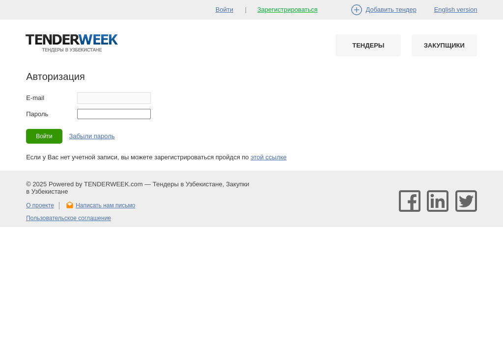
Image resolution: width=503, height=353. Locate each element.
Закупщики (444, 45)
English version (455, 9)
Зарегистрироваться (287, 9)
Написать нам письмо (105, 205)
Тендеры (368, 45)
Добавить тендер (391, 9)
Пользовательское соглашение (68, 218)
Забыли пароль (91, 136)
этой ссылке (268, 157)
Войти (224, 9)
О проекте (40, 205)
